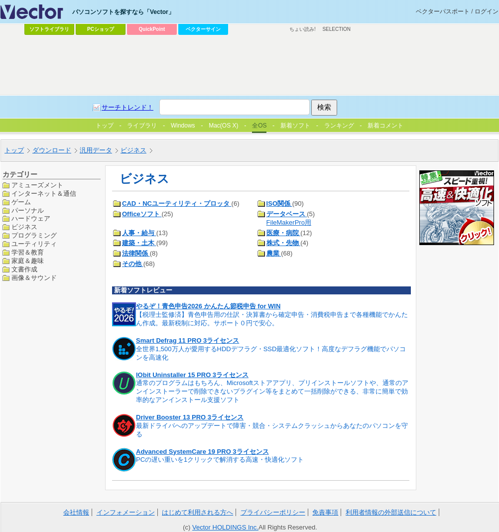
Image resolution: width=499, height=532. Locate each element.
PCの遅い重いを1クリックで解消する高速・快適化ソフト (220, 459)
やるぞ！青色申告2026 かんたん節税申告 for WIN (208, 306)
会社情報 (76, 512)
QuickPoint (152, 29)
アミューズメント (37, 185)
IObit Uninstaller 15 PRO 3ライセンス (192, 375)
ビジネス (24, 227)
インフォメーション (126, 512)
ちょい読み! (302, 29)
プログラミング (34, 235)
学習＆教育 (27, 252)
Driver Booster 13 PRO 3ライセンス (190, 417)
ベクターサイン (203, 29)
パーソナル (27, 210)
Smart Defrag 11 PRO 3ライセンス (187, 340)
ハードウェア (30, 218)
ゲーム (21, 202)
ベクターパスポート (443, 11)
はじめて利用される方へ (197, 512)
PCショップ (100, 29)
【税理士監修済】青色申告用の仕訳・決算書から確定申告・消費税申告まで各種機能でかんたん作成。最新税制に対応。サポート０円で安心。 (272, 319)
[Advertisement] (240, 112)
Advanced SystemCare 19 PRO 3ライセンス (202, 451)
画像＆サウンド (34, 277)
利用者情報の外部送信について (391, 512)
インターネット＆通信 (43, 193)
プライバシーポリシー (273, 512)
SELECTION (336, 29)
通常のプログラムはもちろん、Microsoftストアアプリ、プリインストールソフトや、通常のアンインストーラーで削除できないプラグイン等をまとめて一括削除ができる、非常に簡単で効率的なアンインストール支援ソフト (272, 391)
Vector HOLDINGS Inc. (225, 527)
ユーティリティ (34, 244)
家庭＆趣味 (27, 261)
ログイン (487, 11)
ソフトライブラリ (49, 29)
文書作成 (24, 269)
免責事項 (325, 512)
